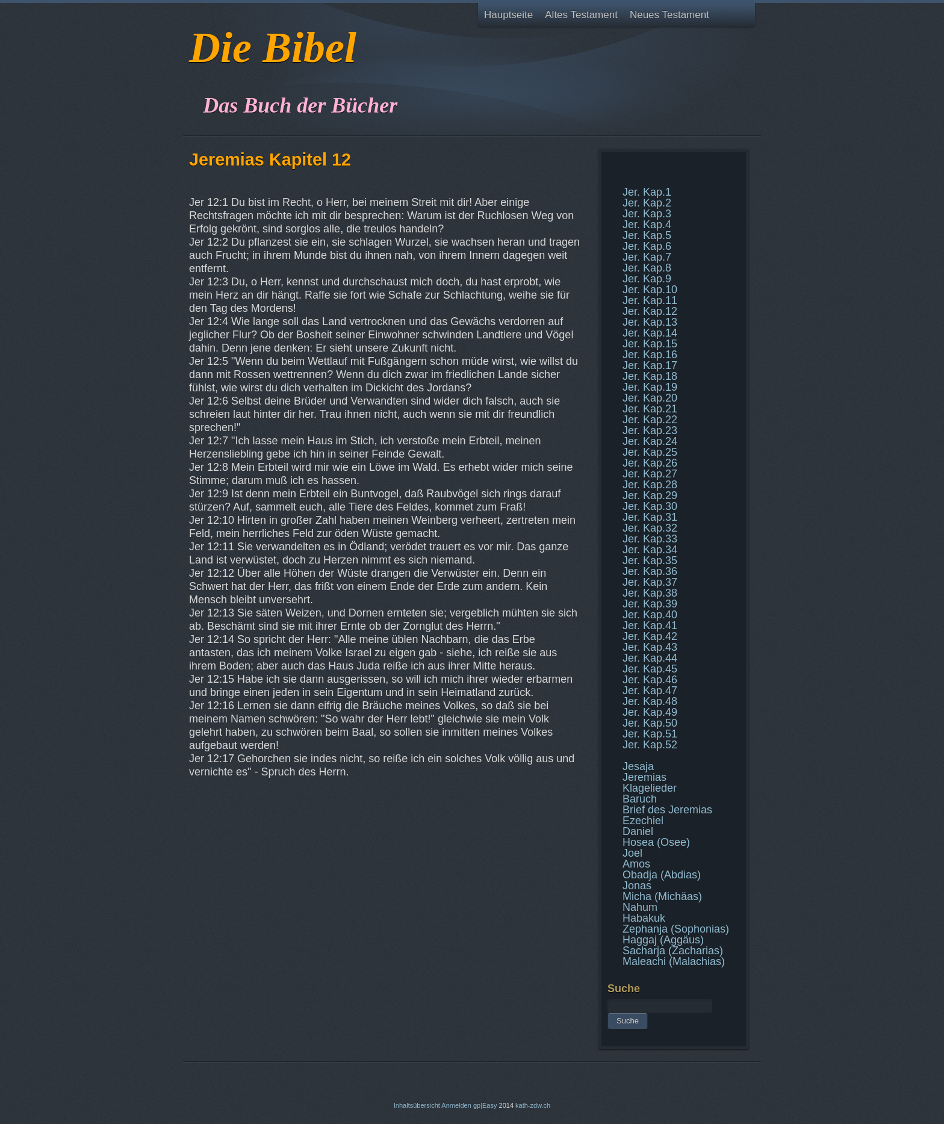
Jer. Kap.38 (650, 593)
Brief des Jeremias (667, 810)
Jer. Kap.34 (650, 550)
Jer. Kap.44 (650, 658)
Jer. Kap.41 (650, 625)
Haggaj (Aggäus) (663, 940)
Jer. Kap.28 (650, 485)
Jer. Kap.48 (650, 701)
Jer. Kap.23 (650, 430)
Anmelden (456, 1105)
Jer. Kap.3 (647, 214)
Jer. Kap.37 (650, 582)
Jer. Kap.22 (650, 420)
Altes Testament (581, 14)
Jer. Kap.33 (650, 539)
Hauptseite (508, 14)
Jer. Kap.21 (650, 409)
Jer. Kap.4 (647, 225)
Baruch (640, 799)
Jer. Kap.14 (650, 333)
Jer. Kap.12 (650, 311)
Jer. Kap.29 (650, 495)
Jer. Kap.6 (647, 246)
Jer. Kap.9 (647, 279)
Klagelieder (650, 788)
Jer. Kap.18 (650, 376)
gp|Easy (485, 1105)
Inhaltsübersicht (417, 1105)
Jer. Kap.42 (650, 636)
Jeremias (644, 777)
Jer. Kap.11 (650, 300)
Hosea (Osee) (656, 842)
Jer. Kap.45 (650, 669)
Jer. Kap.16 (650, 355)
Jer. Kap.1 (647, 192)
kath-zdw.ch (532, 1105)
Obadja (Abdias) (662, 875)
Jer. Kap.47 (650, 691)
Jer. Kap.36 (650, 571)
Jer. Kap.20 (650, 398)
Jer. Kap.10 (650, 290)
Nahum (640, 907)
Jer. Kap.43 (650, 647)
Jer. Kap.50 (650, 723)
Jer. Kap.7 (647, 257)
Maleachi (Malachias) (674, 961)
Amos (636, 864)
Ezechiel (643, 821)
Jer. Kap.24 (650, 441)
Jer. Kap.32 (650, 528)
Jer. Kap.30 (650, 506)
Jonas (637, 886)
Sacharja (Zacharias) (673, 951)
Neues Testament (669, 14)
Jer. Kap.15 (650, 344)
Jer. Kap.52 (650, 745)
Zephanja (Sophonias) (676, 929)
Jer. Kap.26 (650, 463)
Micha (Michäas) (662, 896)
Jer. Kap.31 (650, 517)
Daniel (638, 831)
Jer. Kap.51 (650, 734)
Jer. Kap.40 (650, 615)
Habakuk (644, 918)
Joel (632, 853)
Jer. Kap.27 (650, 474)
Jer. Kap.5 (647, 235)
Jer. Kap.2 (647, 203)
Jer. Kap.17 (650, 365)
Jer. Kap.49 (650, 712)
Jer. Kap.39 (650, 604)
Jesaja (638, 766)
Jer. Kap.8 (647, 268)
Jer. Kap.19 (650, 387)
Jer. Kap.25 (650, 452)
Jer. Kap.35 (650, 560)
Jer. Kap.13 (650, 322)
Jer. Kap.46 (650, 680)
